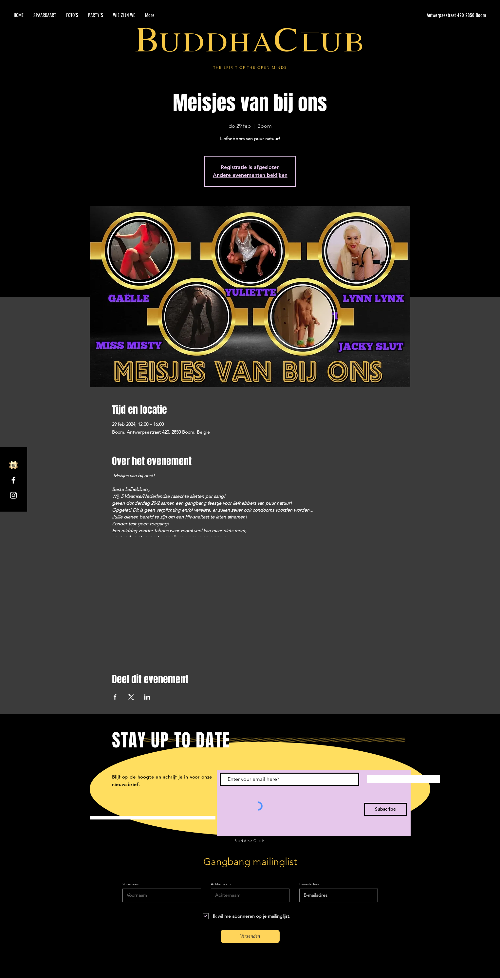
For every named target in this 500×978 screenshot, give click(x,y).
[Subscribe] (385, 809)
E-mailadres (309, 884)
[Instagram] (13, 495)
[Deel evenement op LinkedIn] (147, 697)
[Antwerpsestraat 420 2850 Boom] (424, 15)
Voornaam (130, 884)
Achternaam (221, 884)
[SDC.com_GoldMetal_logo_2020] (13, 465)
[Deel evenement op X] (131, 697)
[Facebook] (13, 480)
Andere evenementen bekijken (250, 175)
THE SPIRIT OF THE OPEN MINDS (250, 67)
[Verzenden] (250, 936)
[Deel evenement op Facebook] (115, 697)
